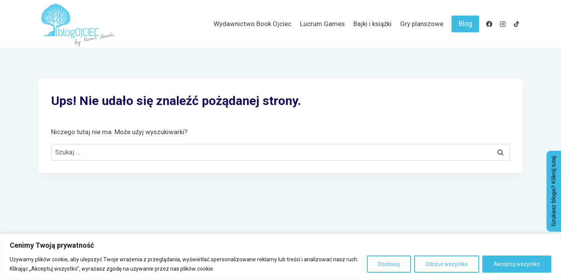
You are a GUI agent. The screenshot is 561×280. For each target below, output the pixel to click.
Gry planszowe (421, 24)
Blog (465, 23)
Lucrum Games (322, 24)
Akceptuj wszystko (517, 264)
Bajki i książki (372, 24)
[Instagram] (503, 24)
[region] (280, 257)
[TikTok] (516, 24)
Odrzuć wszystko (446, 264)
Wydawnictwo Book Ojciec (252, 24)
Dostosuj (389, 264)
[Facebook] (489, 24)
